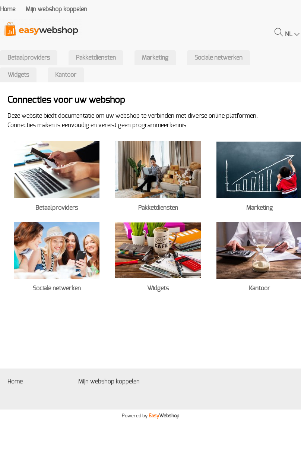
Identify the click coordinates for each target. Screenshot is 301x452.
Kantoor (65, 75)
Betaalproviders (28, 58)
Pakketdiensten (96, 58)
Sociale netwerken (218, 58)
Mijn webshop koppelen (56, 9)
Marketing (155, 58)
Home (7, 9)
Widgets (18, 75)
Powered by (150, 415)
